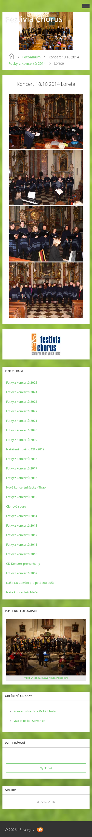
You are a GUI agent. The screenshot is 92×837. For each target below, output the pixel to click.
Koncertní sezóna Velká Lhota (34, 711)
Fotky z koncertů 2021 (21, 421)
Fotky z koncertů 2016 (21, 478)
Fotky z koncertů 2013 (21, 525)
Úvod (11, 56)
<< (11, 802)
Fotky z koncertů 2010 (21, 554)
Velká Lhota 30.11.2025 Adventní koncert (46, 677)
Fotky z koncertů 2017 (21, 468)
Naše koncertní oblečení (23, 592)
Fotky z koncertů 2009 (21, 573)
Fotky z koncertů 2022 (21, 411)
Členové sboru (16, 506)
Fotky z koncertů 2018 (21, 459)
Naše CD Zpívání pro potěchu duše (30, 583)
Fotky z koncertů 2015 (21, 497)
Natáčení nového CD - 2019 (25, 449)
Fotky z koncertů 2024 (21, 392)
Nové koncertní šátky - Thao (26, 487)
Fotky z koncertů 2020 (21, 430)
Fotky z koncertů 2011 (21, 545)
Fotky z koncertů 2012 (21, 535)
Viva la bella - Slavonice (29, 721)
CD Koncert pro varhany (23, 564)
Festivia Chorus (34, 19)
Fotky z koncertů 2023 (21, 402)
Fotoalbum (31, 57)
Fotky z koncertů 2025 (21, 382)
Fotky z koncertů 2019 (21, 440)
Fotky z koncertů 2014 (27, 63)
